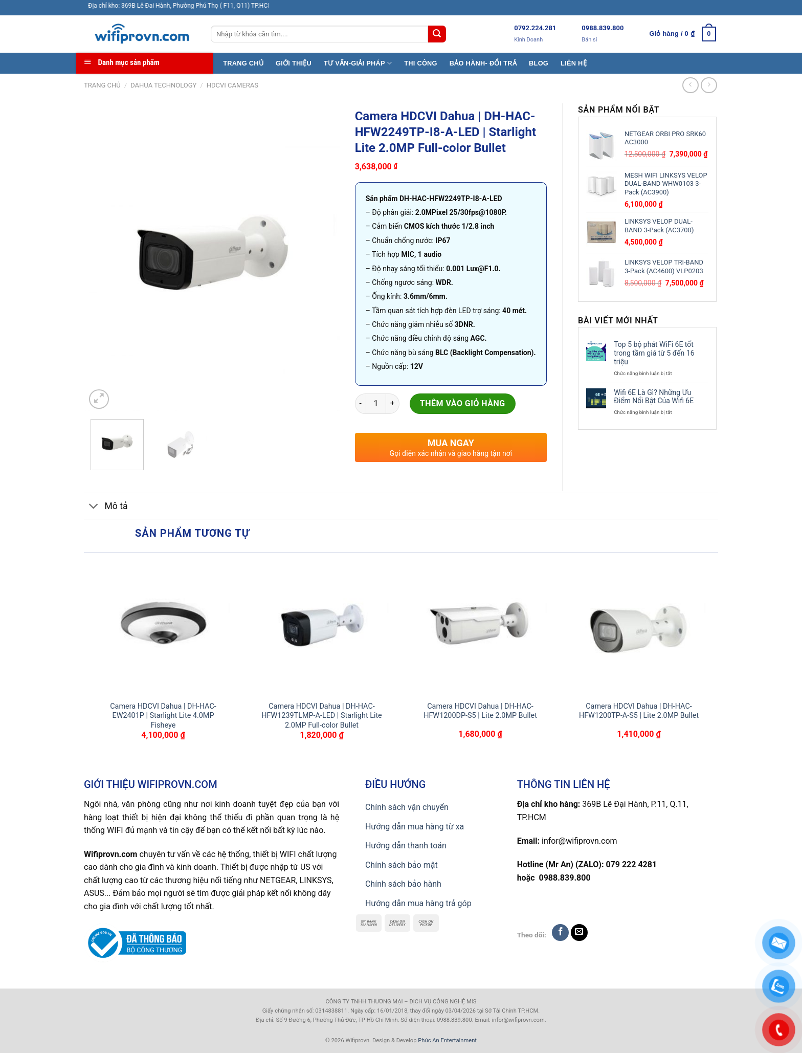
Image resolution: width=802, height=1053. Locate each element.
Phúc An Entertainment (447, 1040)
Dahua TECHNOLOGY (163, 85)
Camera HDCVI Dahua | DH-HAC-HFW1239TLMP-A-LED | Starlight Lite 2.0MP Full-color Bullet (321, 716)
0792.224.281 (535, 28)
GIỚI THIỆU (293, 63)
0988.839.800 (602, 28)
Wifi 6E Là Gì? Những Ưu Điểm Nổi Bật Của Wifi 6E (654, 396)
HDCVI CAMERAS (232, 85)
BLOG (538, 63)
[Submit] (436, 34)
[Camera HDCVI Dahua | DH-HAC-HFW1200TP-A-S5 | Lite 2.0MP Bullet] (639, 627)
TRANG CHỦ (243, 63)
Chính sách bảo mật (401, 865)
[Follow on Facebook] (560, 932)
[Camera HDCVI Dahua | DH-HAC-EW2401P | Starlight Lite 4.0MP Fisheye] (163, 627)
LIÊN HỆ (574, 63)
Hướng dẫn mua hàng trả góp (418, 903)
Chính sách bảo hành (403, 884)
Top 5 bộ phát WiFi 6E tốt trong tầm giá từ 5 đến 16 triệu (654, 353)
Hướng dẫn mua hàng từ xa (414, 826)
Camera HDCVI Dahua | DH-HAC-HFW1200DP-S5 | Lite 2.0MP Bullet (480, 711)
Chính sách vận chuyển (407, 807)
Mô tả (106, 507)
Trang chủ (102, 85)
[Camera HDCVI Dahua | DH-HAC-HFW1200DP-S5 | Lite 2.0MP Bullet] (480, 627)
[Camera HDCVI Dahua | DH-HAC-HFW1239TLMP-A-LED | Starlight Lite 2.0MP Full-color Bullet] (322, 627)
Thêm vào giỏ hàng (462, 403)
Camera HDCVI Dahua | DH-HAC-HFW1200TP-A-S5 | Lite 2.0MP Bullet (639, 711)
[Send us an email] (579, 932)
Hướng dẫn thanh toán (406, 845)
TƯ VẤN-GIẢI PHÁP (358, 63)
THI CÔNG (420, 63)
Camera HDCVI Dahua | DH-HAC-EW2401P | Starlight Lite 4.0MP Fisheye (163, 716)
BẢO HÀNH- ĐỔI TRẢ (483, 63)
